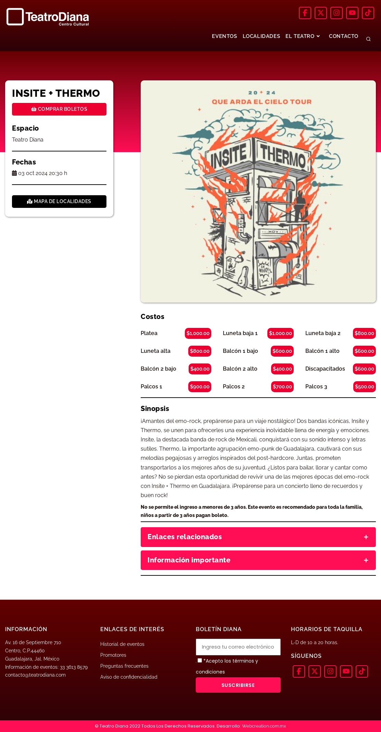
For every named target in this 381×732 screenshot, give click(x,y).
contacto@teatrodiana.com (35, 675)
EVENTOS (224, 36)
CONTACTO (343, 36)
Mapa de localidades (59, 201)
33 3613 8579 (74, 667)
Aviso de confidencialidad (128, 677)
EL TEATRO (303, 36)
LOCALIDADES (261, 36)
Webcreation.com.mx (264, 726)
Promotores (113, 655)
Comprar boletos (59, 109)
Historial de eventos (122, 644)
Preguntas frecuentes (124, 666)
